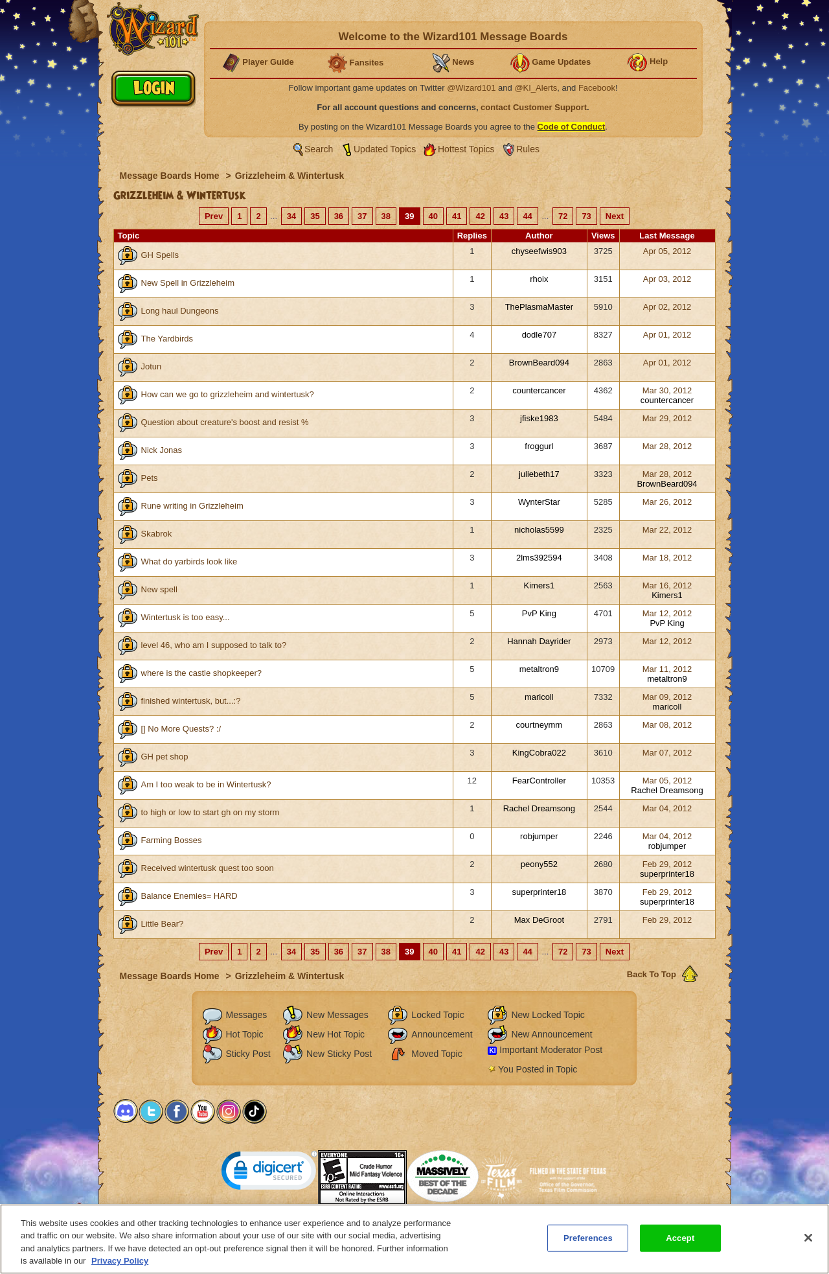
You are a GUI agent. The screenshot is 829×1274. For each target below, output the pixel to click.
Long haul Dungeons (180, 311)
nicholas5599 (539, 530)
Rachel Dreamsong (667, 790)
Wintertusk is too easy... (185, 617)
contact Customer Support (534, 107)
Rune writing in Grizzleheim (192, 506)
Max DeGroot (539, 920)
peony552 (539, 864)
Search (318, 149)
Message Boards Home (171, 175)
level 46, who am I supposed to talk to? (214, 645)
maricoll (539, 697)
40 (433, 216)
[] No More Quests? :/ (181, 729)
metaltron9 (539, 669)
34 (291, 216)
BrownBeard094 (539, 362)
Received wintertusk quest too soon (207, 868)
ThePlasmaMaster (539, 307)
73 (586, 216)
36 (338, 216)
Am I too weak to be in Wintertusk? (206, 784)
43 (503, 216)
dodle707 (539, 335)
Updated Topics (385, 149)
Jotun (151, 366)
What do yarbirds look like (189, 561)
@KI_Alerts (535, 88)
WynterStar (539, 502)
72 (562, 216)
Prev (214, 216)
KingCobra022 (539, 753)
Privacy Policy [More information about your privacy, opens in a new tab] (119, 1266)
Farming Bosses (171, 840)
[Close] (808, 1243)
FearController (539, 780)
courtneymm (539, 725)
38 (386, 216)
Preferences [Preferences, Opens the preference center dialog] (588, 1243)
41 (456, 216)
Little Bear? (162, 924)
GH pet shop (164, 756)
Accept (680, 1243)
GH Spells (160, 255)
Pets (149, 478)
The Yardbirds (167, 338)
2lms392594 (539, 557)
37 (362, 216)
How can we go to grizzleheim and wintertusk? (227, 394)
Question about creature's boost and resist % (225, 422)
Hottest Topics (466, 149)
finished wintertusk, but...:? (191, 701)
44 (527, 216)
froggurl (539, 446)
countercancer (538, 390)
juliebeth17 (539, 474)
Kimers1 (539, 585)
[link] (269, 1173)
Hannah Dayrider (539, 641)
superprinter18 (667, 874)
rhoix (539, 279)
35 (314, 216)
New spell (159, 589)
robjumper (539, 836)
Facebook (596, 88)
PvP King (539, 613)
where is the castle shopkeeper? (201, 673)
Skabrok (156, 534)
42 (479, 216)
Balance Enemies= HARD (189, 896)
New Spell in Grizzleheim (188, 283)
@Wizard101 (471, 88)
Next (615, 216)
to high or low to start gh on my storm (210, 812)
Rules (527, 149)
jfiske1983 (539, 418)
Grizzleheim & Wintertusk (290, 175)
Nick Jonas (162, 450)
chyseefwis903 (539, 251)
